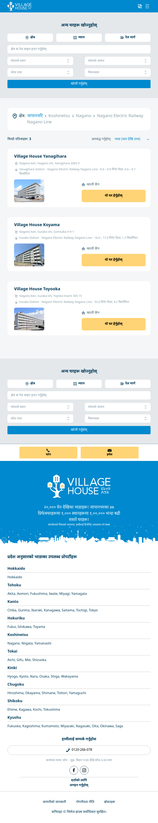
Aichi (11, 660)
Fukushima (38, 594)
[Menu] (147, 6)
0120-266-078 (82, 750)
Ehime (12, 710)
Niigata (27, 644)
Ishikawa (24, 627)
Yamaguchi (77, 693)
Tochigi (81, 610)
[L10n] (139, 6)
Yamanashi (42, 644)
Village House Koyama (37, 225)
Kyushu (14, 717)
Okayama (32, 693)
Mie (28, 660)
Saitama (68, 610)
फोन (48, 455)
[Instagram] (84, 770)
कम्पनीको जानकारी (54, 802)
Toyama (39, 627)
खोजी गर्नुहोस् (79, 84)
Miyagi (64, 594)
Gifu (20, 660)
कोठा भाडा (40, 72)
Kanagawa (52, 610)
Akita (11, 594)
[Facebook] (73, 770)
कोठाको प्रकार (40, 61)
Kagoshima (31, 726)
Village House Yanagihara (40, 156)
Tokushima (51, 710)
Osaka (44, 677)
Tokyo (93, 610)
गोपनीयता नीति (85, 802)
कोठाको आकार (117, 61)
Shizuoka (39, 660)
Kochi (37, 710)
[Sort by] (133, 139)
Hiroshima (15, 693)
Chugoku (15, 684)
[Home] (79, 486)
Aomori (22, 594)
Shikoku (14, 701)
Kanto (12, 602)
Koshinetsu (17, 635)
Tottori (62, 693)
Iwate (53, 594)
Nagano (13, 644)
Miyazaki (67, 726)
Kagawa (25, 710)
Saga (119, 726)
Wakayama (69, 677)
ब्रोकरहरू (109, 802)
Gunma (23, 610)
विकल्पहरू (117, 72)
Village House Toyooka (37, 289)
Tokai (12, 651)
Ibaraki (36, 610)
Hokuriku (16, 618)
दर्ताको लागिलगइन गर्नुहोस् (79, 783)
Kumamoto (50, 726)
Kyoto (23, 677)
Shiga (55, 677)
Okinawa (107, 726)
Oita (95, 726)
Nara (33, 677)
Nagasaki (83, 726)
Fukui (11, 627)
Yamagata (79, 594)
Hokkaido (16, 568)
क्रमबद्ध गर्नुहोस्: (101, 139)
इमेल (110, 455)
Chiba (11, 610)
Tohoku (14, 585)
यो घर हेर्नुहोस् (113, 196)
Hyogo (12, 677)
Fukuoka (14, 726)
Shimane (48, 693)
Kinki (12, 668)
